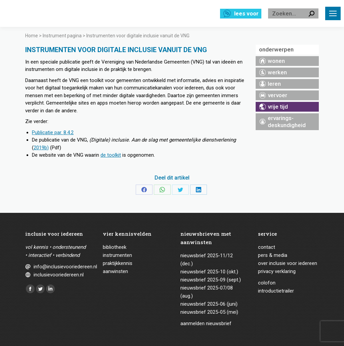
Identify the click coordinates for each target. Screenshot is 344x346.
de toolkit (110, 155)
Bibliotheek (114, 247)
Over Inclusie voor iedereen (287, 263)
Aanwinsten (115, 271)
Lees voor (246, 13)
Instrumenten (117, 255)
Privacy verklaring (277, 271)
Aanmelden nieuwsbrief (205, 323)
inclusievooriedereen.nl (59, 275)
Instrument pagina (62, 35)
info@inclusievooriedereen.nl (60, 267)
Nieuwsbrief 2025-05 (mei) (209, 312)
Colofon (266, 283)
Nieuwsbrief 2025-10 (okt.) (209, 272)
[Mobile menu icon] (333, 13)
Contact (266, 247)
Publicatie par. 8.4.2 (53, 132)
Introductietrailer (276, 291)
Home (31, 35)
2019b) (41, 148)
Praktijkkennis (117, 263)
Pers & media (272, 255)
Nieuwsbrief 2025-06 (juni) (209, 304)
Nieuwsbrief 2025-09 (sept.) (210, 280)
